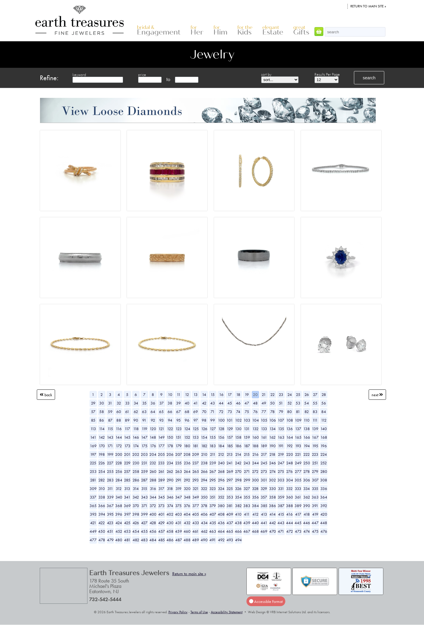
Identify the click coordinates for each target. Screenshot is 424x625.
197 (93, 454)
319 (178, 488)
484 (152, 539)
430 (169, 522)
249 (298, 463)
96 (187, 420)
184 (221, 445)
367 (110, 505)
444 (289, 522)
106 (272, 420)
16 (221, 394)
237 (195, 463)
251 (315, 463)
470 (272, 531)
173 (127, 445)
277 (298, 471)
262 (170, 471)
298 (238, 480)
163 (281, 437)
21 (264, 394)
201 (127, 454)
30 (101, 403)
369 (127, 505)
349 (195, 497)
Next (377, 394)
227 (110, 463)
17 (230, 394)
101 (229, 420)
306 (306, 480)
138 (306, 428)
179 (178, 445)
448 (323, 522)
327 (247, 488)
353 (229, 497)
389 (298, 505)
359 (281, 497)
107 (281, 420)
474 (306, 531)
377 (195, 505)
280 (323, 471)
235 (178, 463)
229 (127, 463)
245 (264, 463)
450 (101, 531)
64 (152, 411)
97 (195, 420)
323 (212, 488)
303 (280, 480)
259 (144, 471)
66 (170, 411)
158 (238, 437)
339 (110, 497)
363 (315, 497)
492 (221, 539)
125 (196, 428)
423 (110, 522)
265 (195, 471)
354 (238, 497)
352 (221, 497)
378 (204, 505)
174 (136, 445)
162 (272, 437)
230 (135, 463)
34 (136, 403)
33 (127, 403)
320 (187, 488)
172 (119, 445)
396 (118, 514)
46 (238, 403)
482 (135, 539)
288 (153, 480)
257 (127, 471)
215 (247, 454)
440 (255, 522)
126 (204, 428)
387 (281, 505)
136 (289, 428)
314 (136, 488)
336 (323, 488)
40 (187, 403)
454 (135, 531)
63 (144, 411)
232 (153, 463)
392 (323, 505)
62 (136, 411)
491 (212, 539)
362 (306, 497)
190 (272, 445)
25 (298, 394)
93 (161, 420)
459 (178, 531)
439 (246, 522)
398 (135, 514)
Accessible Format (266, 601)
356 (255, 497)
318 (170, 488)
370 (135, 505)
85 (93, 420)
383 (246, 505)
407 (212, 514)
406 (204, 514)
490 (204, 539)
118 (136, 428)
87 (110, 420)
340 (118, 497)
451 (110, 531)
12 (187, 394)
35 (144, 403)
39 (178, 403)
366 (101, 505)
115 (110, 428)
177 (161, 445)
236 (187, 463)
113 (93, 428)
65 (161, 411)
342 (135, 497)
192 (289, 445)
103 (247, 420)
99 (212, 420)
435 (212, 522)
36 (152, 403)
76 (255, 411)
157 (230, 437)
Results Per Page (327, 74)
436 (221, 522)
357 (264, 497)
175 (144, 445)
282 (101, 480)
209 (195, 454)
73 (230, 411)
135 (281, 428)
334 (306, 488)
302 (272, 480)
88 (118, 420)
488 (187, 539)
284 (118, 480)
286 (135, 480)
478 (101, 539)
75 (247, 411)
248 (289, 463)
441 (264, 522)
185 (230, 445)
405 (195, 514)
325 (229, 488)
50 (272, 403)
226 (101, 463)
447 (315, 522)
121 (161, 428)
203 (144, 454)
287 (144, 480)
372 (153, 505)
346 (170, 497)
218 (272, 454)
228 (118, 463)
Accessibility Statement (227, 612)
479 (110, 539)
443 (280, 522)
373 (161, 505)
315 (144, 488)
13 (195, 394)
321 (196, 488)
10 (170, 394)
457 (161, 531)
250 (306, 463)
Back (46, 394)
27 (315, 394)
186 (238, 445)
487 (178, 539)
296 (221, 480)
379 (212, 505)
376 (187, 505)
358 (272, 497)
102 (238, 420)
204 (152, 454)
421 (93, 522)
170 (102, 445)
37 (161, 403)
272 (255, 471)
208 (187, 454)
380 (221, 505)
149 (161, 437)
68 (187, 411)
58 (101, 411)
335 (315, 488)
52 (289, 403)
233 (161, 463)
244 (255, 463)
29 (93, 403)
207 (178, 454)
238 (204, 463)
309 (93, 488)
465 (229, 531)
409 (229, 514)
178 (170, 445)
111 (315, 420)
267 (212, 471)
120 (153, 428)
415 (281, 514)
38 (170, 403)
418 (307, 514)
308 (323, 480)
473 (298, 531)
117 (127, 428)
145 (127, 437)
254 (101, 471)
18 (238, 394)
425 (127, 522)
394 (101, 514)
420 (323, 514)
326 (238, 488)
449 (93, 531)
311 (110, 488)
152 (187, 437)
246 (272, 463)
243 (247, 463)
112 (324, 420)
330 (272, 488)
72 (221, 411)
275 (281, 471)
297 (229, 480)
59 (110, 411)
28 (324, 394)
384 (255, 505)
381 (229, 505)
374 (170, 505)
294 (204, 480)
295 (212, 480)
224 (323, 454)
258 (135, 471)
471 (281, 531)
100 (221, 420)
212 (221, 454)
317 (161, 488)
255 (110, 471)
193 (298, 445)
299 (247, 480)
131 (247, 428)
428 (153, 522)
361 (298, 497)
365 (93, 505)
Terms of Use (199, 612)
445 (298, 522)
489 (195, 539)
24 (289, 394)
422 (101, 522)
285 (127, 480)
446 (306, 522)
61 (127, 411)
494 (238, 539)
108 (289, 420)
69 (195, 411)
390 (306, 505)
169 (93, 445)
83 (315, 411)
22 (272, 394)
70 (204, 411)
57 (93, 411)
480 (118, 539)
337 (93, 497)
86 (101, 420)
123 (178, 428)
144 (118, 437)
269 (229, 471)
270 (238, 471)
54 (306, 403)
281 (93, 480)
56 (323, 403)
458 (169, 531)
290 (170, 480)
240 (221, 463)
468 (255, 531)
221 (298, 454)
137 (298, 428)
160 (255, 437)
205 (161, 454)
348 (187, 497)
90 (135, 420)
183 (212, 445)
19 (247, 394)
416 (289, 514)
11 (178, 394)
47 (246, 403)
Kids (244, 30)
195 (315, 445)
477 (93, 539)
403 (178, 514)
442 (272, 522)
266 (204, 471)
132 (255, 428)
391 (315, 505)
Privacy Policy (178, 612)
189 (264, 445)
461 (195, 531)
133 (264, 428)
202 (135, 454)
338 (101, 497)
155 (212, 437)
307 (315, 480)
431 (178, 522)
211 (213, 454)
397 (127, 514)
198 (101, 454)
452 (118, 531)
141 (93, 437)
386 (272, 505)
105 (264, 420)
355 (247, 497)
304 (289, 480)
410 (238, 514)
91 (144, 420)
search (369, 77)
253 (93, 471)
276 (289, 471)
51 (281, 403)
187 (247, 445)
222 (306, 454)
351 (213, 497)
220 (289, 454)
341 (127, 497)
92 (153, 420)
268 (221, 471)
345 (161, 497)
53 (298, 403)
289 (161, 480)
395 (110, 514)
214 (238, 454)
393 (93, 514)
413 (264, 514)
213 (230, 454)
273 (264, 471)
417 (298, 514)
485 (161, 539)
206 (169, 454)
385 (264, 505)
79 (281, 411)
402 (169, 514)
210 (204, 454)
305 (298, 480)
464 (221, 531)
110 (306, 420)
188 (255, 445)
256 (118, 471)
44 (221, 403)
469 (263, 531)
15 (213, 394)
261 (161, 471)
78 (272, 411)
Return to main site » (368, 6)
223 (315, 454)
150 (170, 437)
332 (289, 488)
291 (178, 480)
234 (170, 463)
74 (238, 411)
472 (289, 531)
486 (169, 539)
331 (281, 488)
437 (229, 522)
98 (204, 420)
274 (272, 471)
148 (153, 437)
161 (264, 437)
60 (118, 411)
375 (178, 505)
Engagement (158, 30)
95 (178, 420)
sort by (266, 74)
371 (144, 505)
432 (187, 522)
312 (119, 488)
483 (144, 539)
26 (306, 394)
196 (323, 445)
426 (135, 522)
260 (153, 471)
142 (102, 437)
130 (238, 428)
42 (204, 403)
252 (323, 463)
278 (306, 471)
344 (153, 497)
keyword (79, 75)
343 (144, 497)
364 (323, 497)
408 (221, 514)
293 (195, 480)
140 (323, 428)
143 (110, 437)
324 (221, 488)
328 (255, 488)
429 (161, 522)
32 (119, 403)
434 (204, 522)
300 (255, 480)
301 (264, 480)
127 (213, 428)
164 (289, 437)
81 (298, 411)
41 (195, 403)
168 (323, 437)
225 (93, 463)
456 (152, 531)
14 (204, 394)
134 (272, 428)
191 (281, 445)
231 (144, 463)
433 (195, 522)
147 (144, 437)
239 (212, 463)
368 (118, 505)
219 (281, 454)
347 (178, 497)
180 (187, 445)
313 (127, 488)
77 (263, 411)
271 (247, 471)
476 (323, 531)
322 (204, 488)
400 (152, 514)
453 (127, 531)
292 (187, 480)
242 (238, 463)
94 (170, 420)
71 (213, 411)
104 (255, 420)
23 (281, 394)
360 (289, 497)
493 (229, 539)
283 (110, 480)
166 (306, 437)
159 (247, 437)
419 (315, 514)
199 (110, 454)
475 (315, 531)
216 (255, 454)
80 (289, 411)
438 (238, 522)
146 (135, 437)
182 (204, 445)
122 (170, 428)
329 (264, 488)
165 (298, 437)
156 (221, 437)
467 (246, 531)
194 (307, 445)
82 (306, 411)
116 (119, 428)
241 (229, 463)
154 (204, 437)
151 (178, 437)
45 (229, 403)
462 (204, 531)
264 (187, 471)
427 (144, 522)
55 (315, 403)
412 (255, 514)
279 (315, 471)
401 (161, 514)
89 (127, 420)
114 (102, 428)
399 (144, 514)
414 (272, 514)
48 (255, 403)
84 (323, 411)
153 (195, 437)
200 (118, 454)
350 (204, 497)
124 (187, 428)
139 (315, 428)
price (142, 75)
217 (264, 454)
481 (127, 539)
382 (238, 505)
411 (247, 514)
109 (298, 420)
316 (153, 488)
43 (212, 403)
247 (281, 463)
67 (178, 411)
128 (221, 428)
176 (153, 445)
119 (144, 428)
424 (118, 522)
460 (187, 531)
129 (230, 428)
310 (102, 488)
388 (289, 505)
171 (110, 445)
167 (315, 437)
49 (263, 403)
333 (298, 488)
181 (195, 445)
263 (178, 471)
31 (110, 403)
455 (144, 531)
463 (212, 531)
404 (187, 514)
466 (238, 531)
